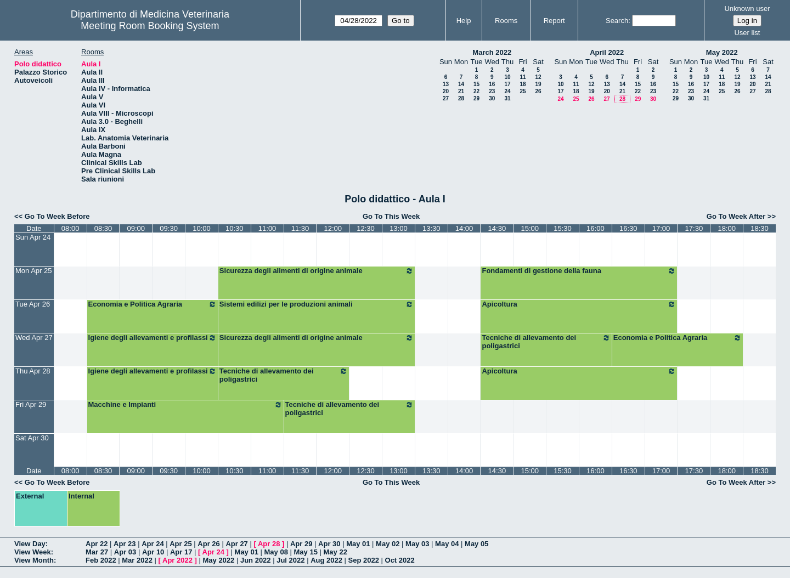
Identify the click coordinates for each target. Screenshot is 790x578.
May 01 (358, 544)
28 (461, 98)
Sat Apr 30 (32, 438)
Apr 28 (269, 544)
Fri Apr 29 (30, 404)
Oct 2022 (400, 560)
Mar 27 (97, 552)
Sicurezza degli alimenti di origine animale (316, 271)
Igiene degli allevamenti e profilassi (152, 337)
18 (523, 84)
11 (523, 77)
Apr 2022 (177, 560)
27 (446, 98)
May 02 (387, 544)
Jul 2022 (290, 560)
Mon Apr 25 (33, 271)
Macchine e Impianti (185, 404)
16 (492, 84)
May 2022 (722, 52)
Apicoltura (579, 304)
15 (476, 84)
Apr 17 (181, 552)
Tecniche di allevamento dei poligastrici (546, 341)
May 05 (476, 544)
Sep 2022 (363, 560)
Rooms (506, 20)
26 (538, 91)
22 (476, 91)
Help (463, 20)
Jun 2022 (255, 560)
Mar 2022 (137, 560)
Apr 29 (301, 544)
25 (523, 91)
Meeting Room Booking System (150, 25)
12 (538, 77)
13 (446, 84)
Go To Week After (736, 216)
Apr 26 (208, 544)
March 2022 (491, 52)
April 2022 (607, 52)
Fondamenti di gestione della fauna (579, 271)
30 (492, 98)
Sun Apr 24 (32, 237)
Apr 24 (152, 544)
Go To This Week (391, 216)
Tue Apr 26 (32, 304)
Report (554, 20)
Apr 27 (236, 544)
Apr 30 (329, 544)
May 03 (417, 544)
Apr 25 (180, 544)
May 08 (276, 552)
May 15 (306, 552)
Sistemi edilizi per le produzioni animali (316, 304)
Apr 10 (153, 552)
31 (507, 98)
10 (507, 77)
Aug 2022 (326, 560)
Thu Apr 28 (32, 371)
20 (446, 91)
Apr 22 (97, 544)
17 (507, 84)
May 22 (335, 552)
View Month (34, 560)
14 (461, 84)
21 (461, 91)
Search (617, 20)
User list (747, 33)
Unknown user (747, 8)
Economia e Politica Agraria (152, 304)
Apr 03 (125, 552)
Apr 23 (125, 544)
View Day (30, 544)
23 (492, 91)
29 (476, 98)
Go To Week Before (57, 216)
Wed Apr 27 (34, 337)
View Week (32, 552)
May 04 (447, 544)
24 (507, 91)
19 (538, 84)
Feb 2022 (101, 560)
